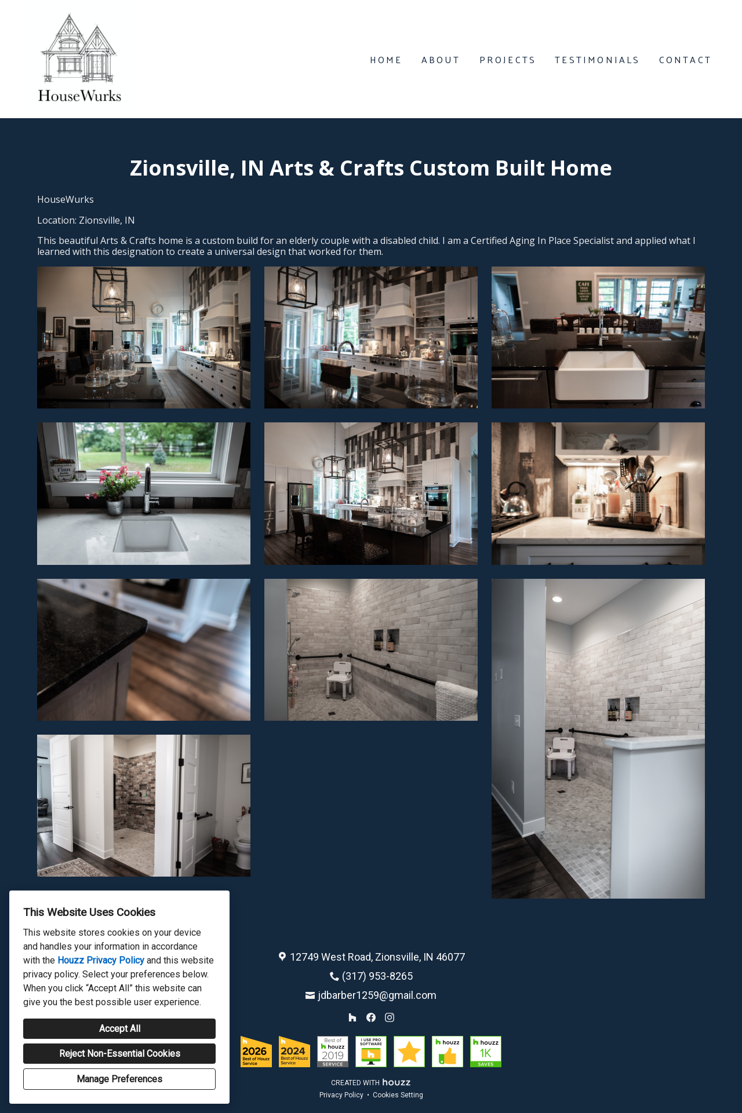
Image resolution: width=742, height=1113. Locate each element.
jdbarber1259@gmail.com (377, 995)
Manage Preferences (119, 1079)
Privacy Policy (341, 1095)
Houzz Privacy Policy (100, 960)
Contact (685, 59)
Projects (508, 59)
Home (386, 59)
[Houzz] (352, 1017)
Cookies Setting (398, 1095)
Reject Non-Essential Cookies (119, 1053)
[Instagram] (389, 1017)
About (441, 59)
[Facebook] (371, 1017)
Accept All (119, 1028)
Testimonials (597, 59)
